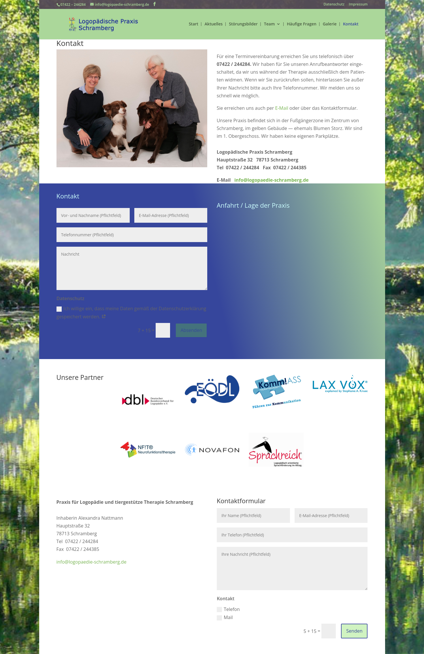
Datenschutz (333, 5)
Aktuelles (214, 24)
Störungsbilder (243, 24)
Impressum (358, 5)
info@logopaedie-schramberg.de (271, 180)
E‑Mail (281, 108)
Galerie (330, 24)
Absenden (191, 330)
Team (269, 24)
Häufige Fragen (301, 24)
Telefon (228, 609)
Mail (225, 617)
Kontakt (351, 24)
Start (193, 24)
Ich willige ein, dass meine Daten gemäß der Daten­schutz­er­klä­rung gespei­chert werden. (131, 312)
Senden (354, 631)
